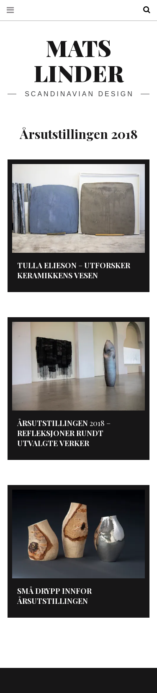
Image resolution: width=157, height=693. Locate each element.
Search (143, 10)
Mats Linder (78, 60)
